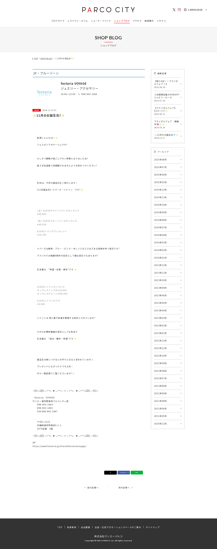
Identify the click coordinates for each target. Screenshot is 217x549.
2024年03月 (160, 242)
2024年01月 (160, 257)
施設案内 (149, 20)
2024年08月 (160, 219)
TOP (59, 527)
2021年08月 (160, 400)
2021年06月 (160, 408)
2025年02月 (160, 182)
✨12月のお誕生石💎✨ (167, 136)
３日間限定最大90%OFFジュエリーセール (167, 97)
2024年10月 (160, 204)
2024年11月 (160, 197)
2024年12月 (160, 189)
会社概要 (85, 527)
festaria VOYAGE (74, 83)
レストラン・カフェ (78, 20)
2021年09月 (160, 393)
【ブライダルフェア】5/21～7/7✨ (167, 110)
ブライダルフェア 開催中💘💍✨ (167, 124)
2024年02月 (160, 250)
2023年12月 (160, 265)
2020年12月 (160, 423)
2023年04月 (160, 310)
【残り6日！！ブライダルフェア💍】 (167, 84)
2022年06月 (160, 385)
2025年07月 (160, 167)
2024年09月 (160, 212)
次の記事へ (124, 488)
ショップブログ (122, 20)
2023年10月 (160, 280)
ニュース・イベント (101, 20)
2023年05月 (160, 302)
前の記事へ (93, 488)
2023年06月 (160, 295)
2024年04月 (160, 234)
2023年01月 (160, 333)
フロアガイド (58, 20)
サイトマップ (153, 527)
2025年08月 (160, 159)
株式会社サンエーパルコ (108, 536)
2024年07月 (160, 227)
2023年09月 (160, 287)
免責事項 (71, 527)
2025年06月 (160, 174)
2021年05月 (160, 416)
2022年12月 (160, 340)
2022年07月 (160, 378)
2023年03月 (160, 317)
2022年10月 (160, 355)
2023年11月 (160, 272)
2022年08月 (160, 370)
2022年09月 (160, 363)
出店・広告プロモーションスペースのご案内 (118, 527)
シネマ (160, 20)
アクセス (137, 20)
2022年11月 (160, 348)
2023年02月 (160, 325)
